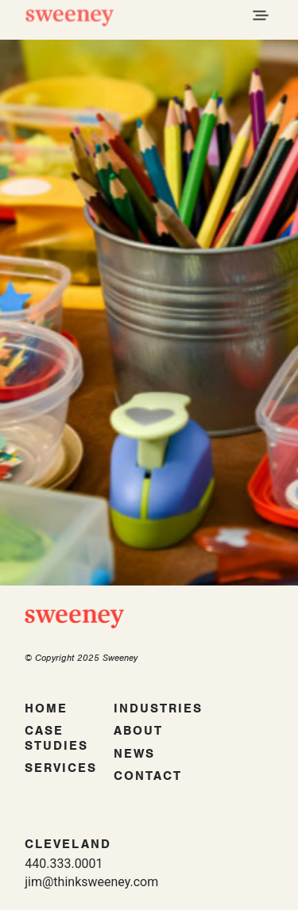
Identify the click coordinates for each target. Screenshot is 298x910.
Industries (158, 708)
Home (46, 708)
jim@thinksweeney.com (91, 881)
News (134, 754)
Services (61, 768)
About (138, 731)
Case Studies (56, 738)
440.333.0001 (64, 863)
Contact (148, 776)
